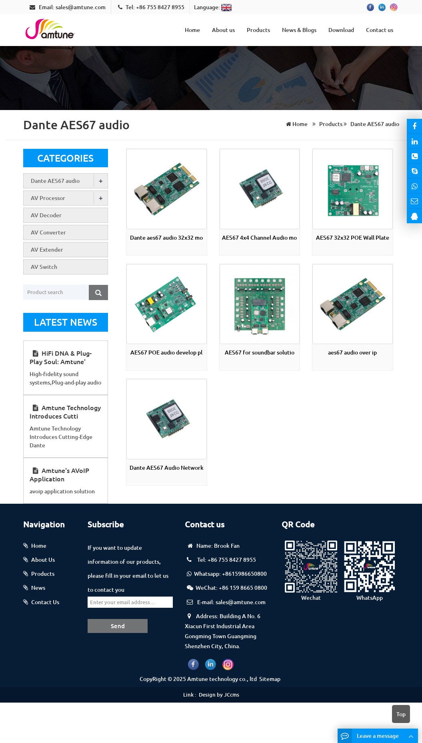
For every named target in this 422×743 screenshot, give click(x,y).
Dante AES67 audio (374, 124)
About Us (43, 559)
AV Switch (44, 266)
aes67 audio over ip (352, 352)
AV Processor (48, 198)
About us (223, 30)
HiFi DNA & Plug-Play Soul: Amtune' (61, 357)
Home (192, 30)
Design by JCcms (219, 694)
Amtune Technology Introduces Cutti (65, 411)
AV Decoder (46, 215)
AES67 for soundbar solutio (259, 352)
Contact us (379, 30)
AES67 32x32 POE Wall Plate (352, 237)
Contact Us (45, 602)
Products (258, 30)
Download (341, 30)
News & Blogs (299, 30)
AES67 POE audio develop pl (166, 352)
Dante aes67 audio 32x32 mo (166, 237)
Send (118, 626)
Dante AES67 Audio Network (167, 467)
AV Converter (48, 232)
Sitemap (269, 679)
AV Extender (47, 249)
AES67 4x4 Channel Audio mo (259, 237)
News (38, 587)
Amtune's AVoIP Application (59, 474)
